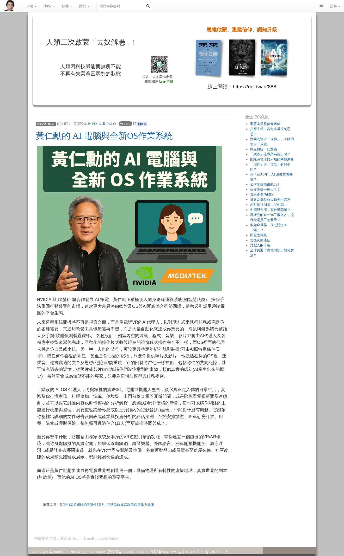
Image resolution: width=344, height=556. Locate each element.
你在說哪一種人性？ (265, 189)
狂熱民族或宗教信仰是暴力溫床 (130, 505)
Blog (31, 6)
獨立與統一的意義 (263, 149)
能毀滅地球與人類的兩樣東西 (272, 159)
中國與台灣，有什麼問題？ (270, 210)
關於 (84, 6)
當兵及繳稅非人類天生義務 (270, 200)
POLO (96, 124)
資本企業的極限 (262, 194)
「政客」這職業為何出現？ (270, 154)
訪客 (335, 6)
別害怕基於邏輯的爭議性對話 (82, 505)
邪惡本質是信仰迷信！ (267, 124)
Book (49, 6)
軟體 (67, 6)
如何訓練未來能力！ (265, 184)
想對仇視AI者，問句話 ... (268, 205)
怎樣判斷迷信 (260, 240)
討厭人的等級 (260, 245)
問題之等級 (258, 235)
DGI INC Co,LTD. (137, 552)
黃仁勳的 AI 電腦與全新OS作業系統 (104, 136)
